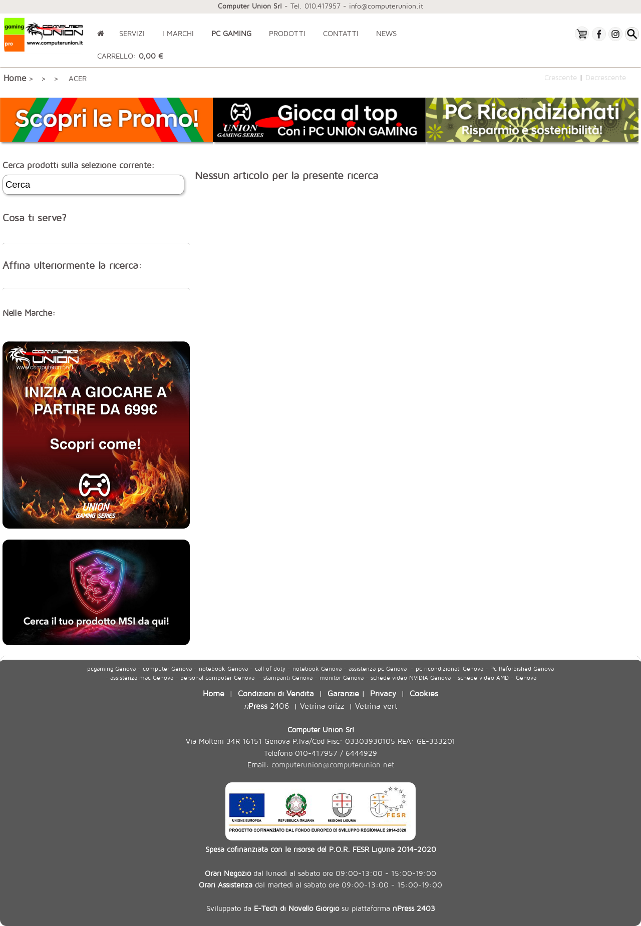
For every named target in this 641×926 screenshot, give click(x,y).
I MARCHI (178, 33)
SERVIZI (132, 33)
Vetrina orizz (322, 705)
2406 (266, 705)
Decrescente (605, 77)
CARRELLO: (130, 56)
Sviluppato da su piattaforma (320, 907)
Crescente (560, 77)
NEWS (386, 33)
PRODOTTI (287, 33)
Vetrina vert (376, 705)
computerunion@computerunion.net (332, 764)
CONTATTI (341, 33)
